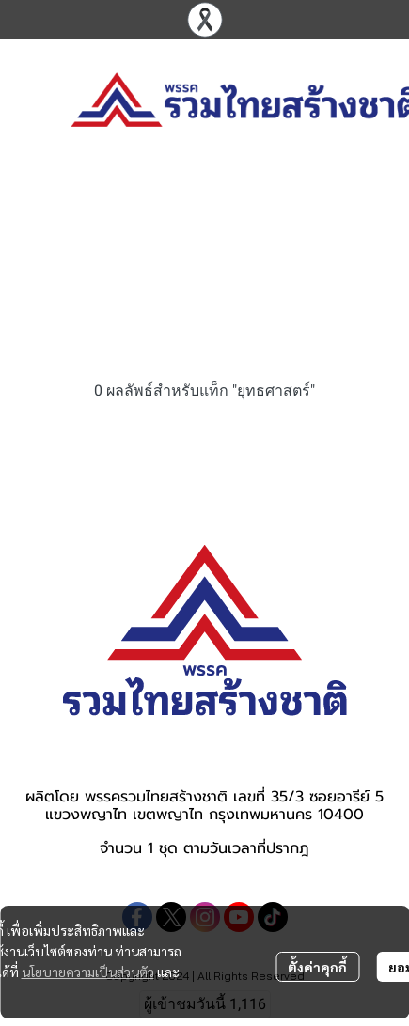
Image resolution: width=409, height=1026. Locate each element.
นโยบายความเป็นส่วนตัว (88, 971)
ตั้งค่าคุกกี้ (317, 966)
